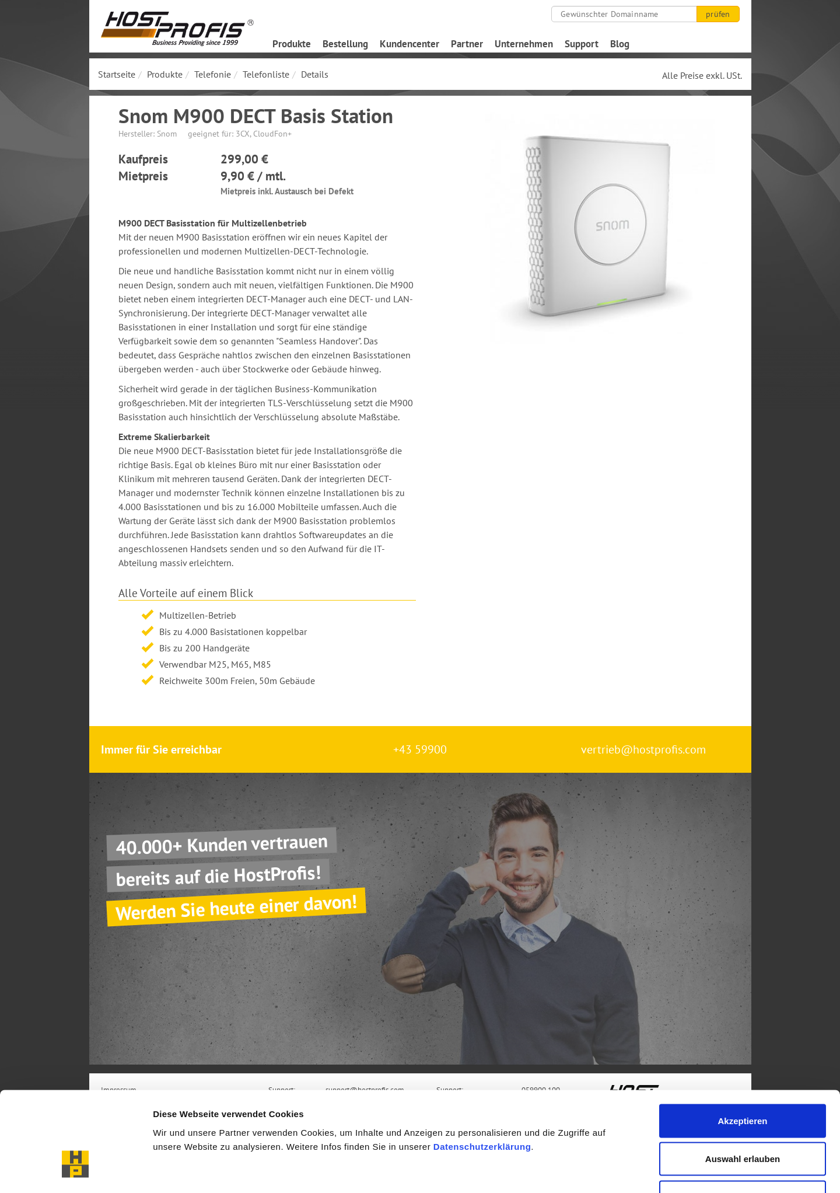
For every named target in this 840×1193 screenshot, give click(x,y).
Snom (167, 133)
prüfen (718, 14)
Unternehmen (524, 43)
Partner (467, 43)
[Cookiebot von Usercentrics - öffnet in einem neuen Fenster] (75, 1170)
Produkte (291, 43)
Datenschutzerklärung (482, 1065)
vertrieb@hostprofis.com (643, 749)
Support (581, 43)
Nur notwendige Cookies (742, 1116)
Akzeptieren (742, 1040)
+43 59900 (420, 749)
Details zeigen (620, 1170)
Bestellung (345, 43)
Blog (619, 43)
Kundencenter (409, 43)
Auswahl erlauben (742, 1078)
